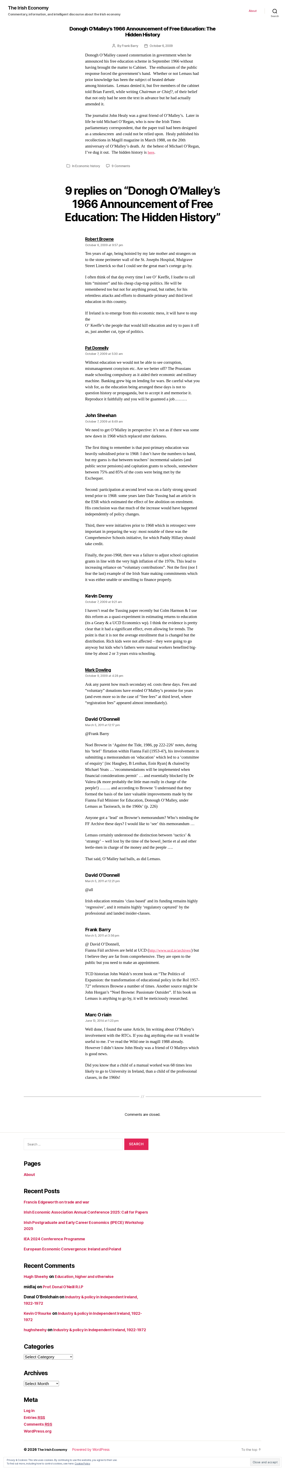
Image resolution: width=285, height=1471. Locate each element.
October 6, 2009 (161, 46)
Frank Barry (129, 46)
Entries (35, 1430)
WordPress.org (39, 1443)
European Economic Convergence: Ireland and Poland (76, 1255)
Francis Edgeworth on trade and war (60, 1202)
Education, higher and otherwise (89, 1283)
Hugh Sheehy (37, 1283)
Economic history (87, 166)
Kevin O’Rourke (39, 1319)
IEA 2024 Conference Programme (57, 1245)
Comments (39, 1437)
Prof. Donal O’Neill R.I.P (65, 1293)
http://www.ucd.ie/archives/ (172, 950)
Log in (30, 1423)
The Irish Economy (29, 8)
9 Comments (121, 166)
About (253, 11)
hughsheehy (36, 1336)
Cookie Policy (82, 1463)
